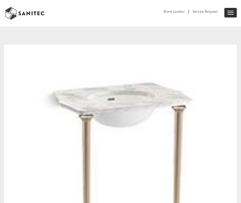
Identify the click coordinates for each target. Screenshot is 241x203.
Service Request (205, 12)
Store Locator (174, 12)
